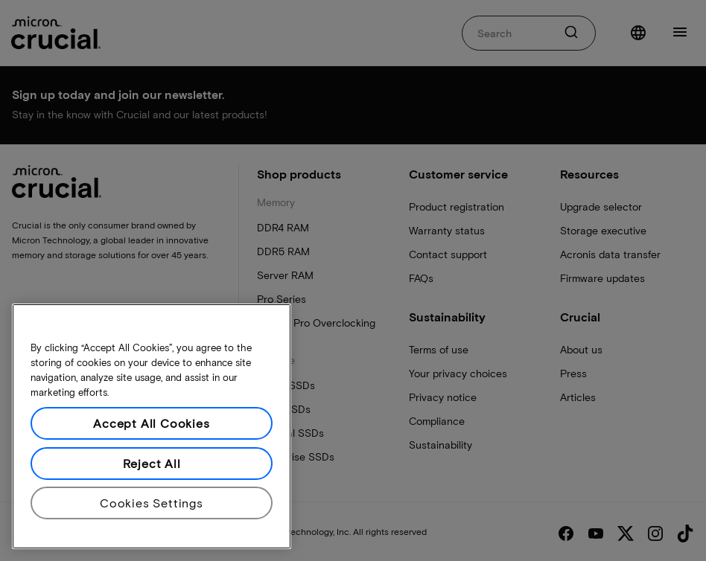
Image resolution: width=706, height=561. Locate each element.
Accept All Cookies (151, 423)
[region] (151, 426)
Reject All (152, 463)
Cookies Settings (151, 503)
